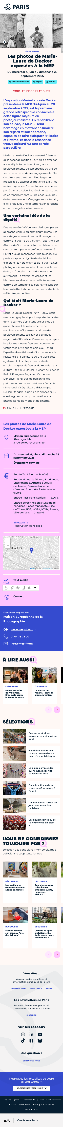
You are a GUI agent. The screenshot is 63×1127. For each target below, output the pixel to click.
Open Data (24, 1105)
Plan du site (31, 1110)
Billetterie (19, 522)
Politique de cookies (43, 1105)
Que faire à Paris (27, 1120)
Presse (12, 1105)
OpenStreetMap (47, 569)
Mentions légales (10, 1100)
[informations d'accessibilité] (21, 588)
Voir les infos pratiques (31, 91)
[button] (31, 550)
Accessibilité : (41, 1100)
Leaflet (32, 569)
